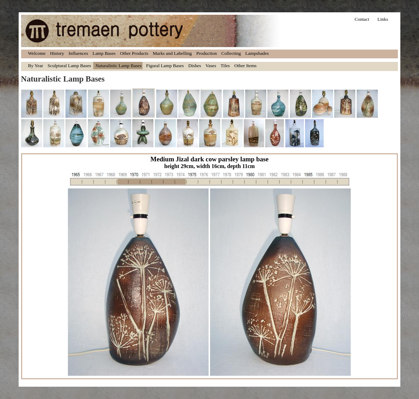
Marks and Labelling (172, 53)
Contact (362, 19)
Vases (210, 65)
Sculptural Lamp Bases (69, 65)
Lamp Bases (104, 53)
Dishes (194, 65)
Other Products (134, 53)
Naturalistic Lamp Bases (118, 65)
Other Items (245, 65)
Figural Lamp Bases (165, 65)
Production (206, 53)
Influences (78, 53)
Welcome (37, 53)
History (57, 53)
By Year (35, 65)
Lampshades (257, 53)
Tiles (225, 65)
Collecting (231, 53)
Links (382, 19)
